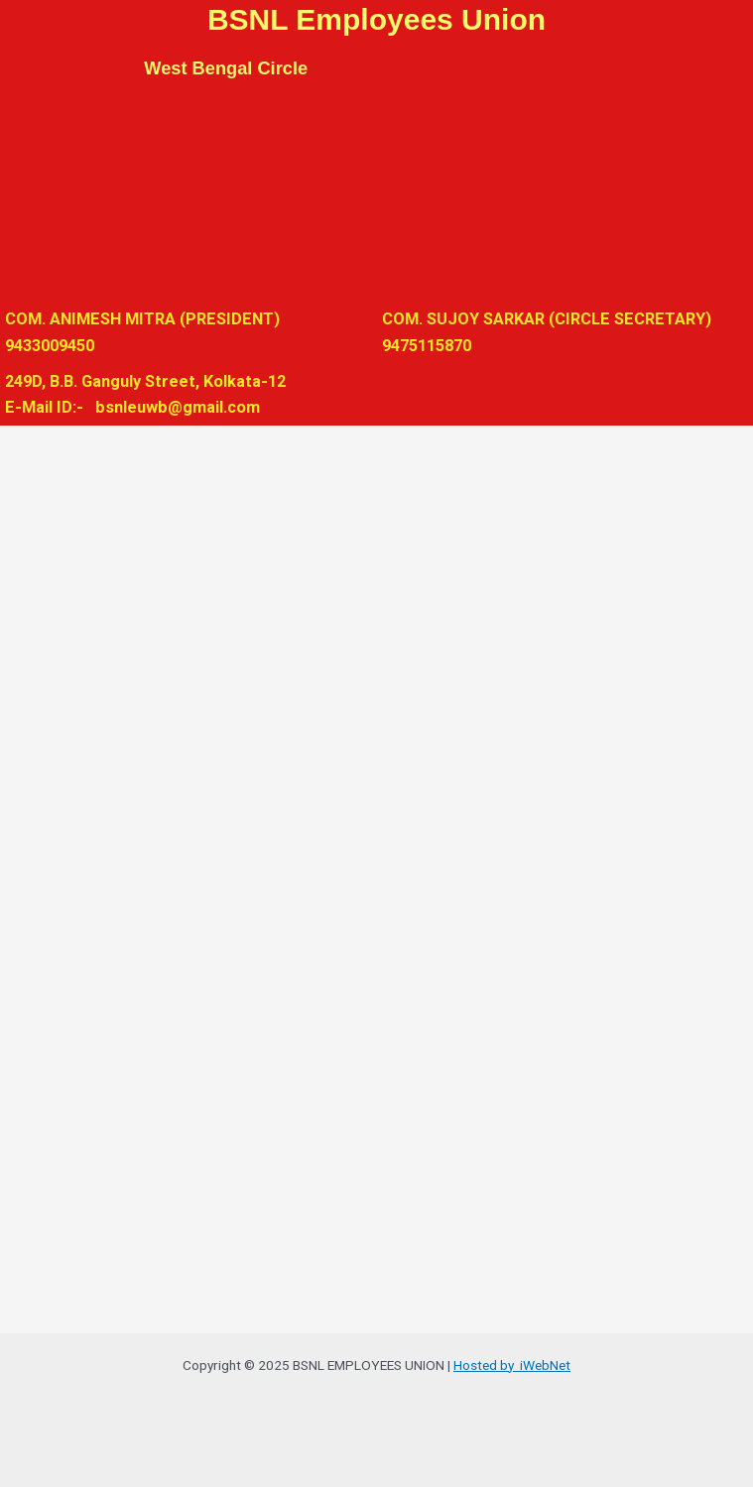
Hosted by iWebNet (511, 1365)
